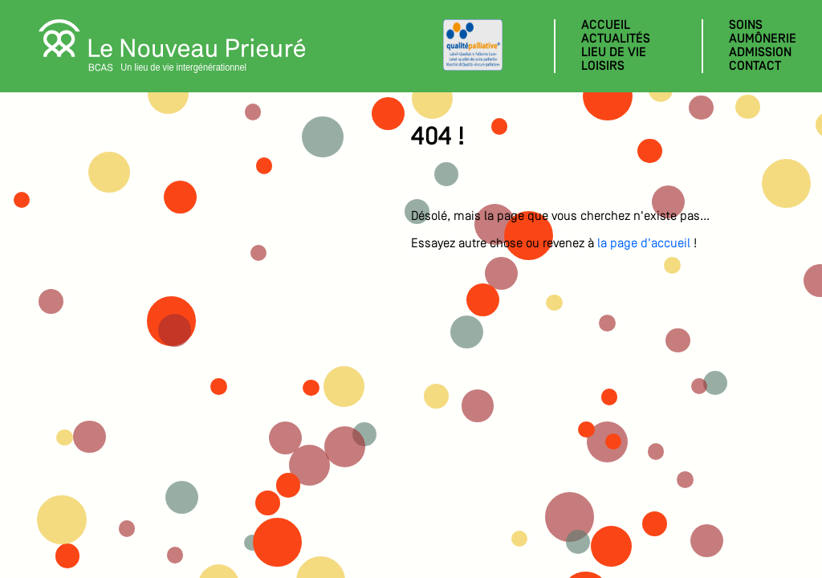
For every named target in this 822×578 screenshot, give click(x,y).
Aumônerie (762, 39)
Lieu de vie (613, 53)
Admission (760, 53)
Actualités (615, 39)
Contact (755, 66)
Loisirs (603, 66)
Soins (746, 25)
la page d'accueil (643, 244)
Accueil (605, 25)
